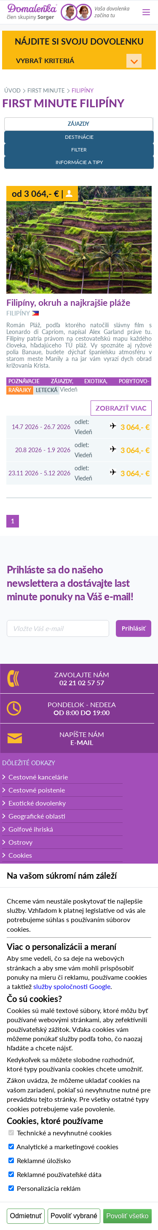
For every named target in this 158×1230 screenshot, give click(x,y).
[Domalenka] (32, 12)
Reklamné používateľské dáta (59, 1174)
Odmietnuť (26, 1215)
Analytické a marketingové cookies (67, 1146)
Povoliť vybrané (74, 1215)
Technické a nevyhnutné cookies (64, 1133)
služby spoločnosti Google (71, 986)
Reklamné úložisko (44, 1160)
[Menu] (146, 12)
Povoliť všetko (127, 1215)
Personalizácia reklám (48, 1188)
